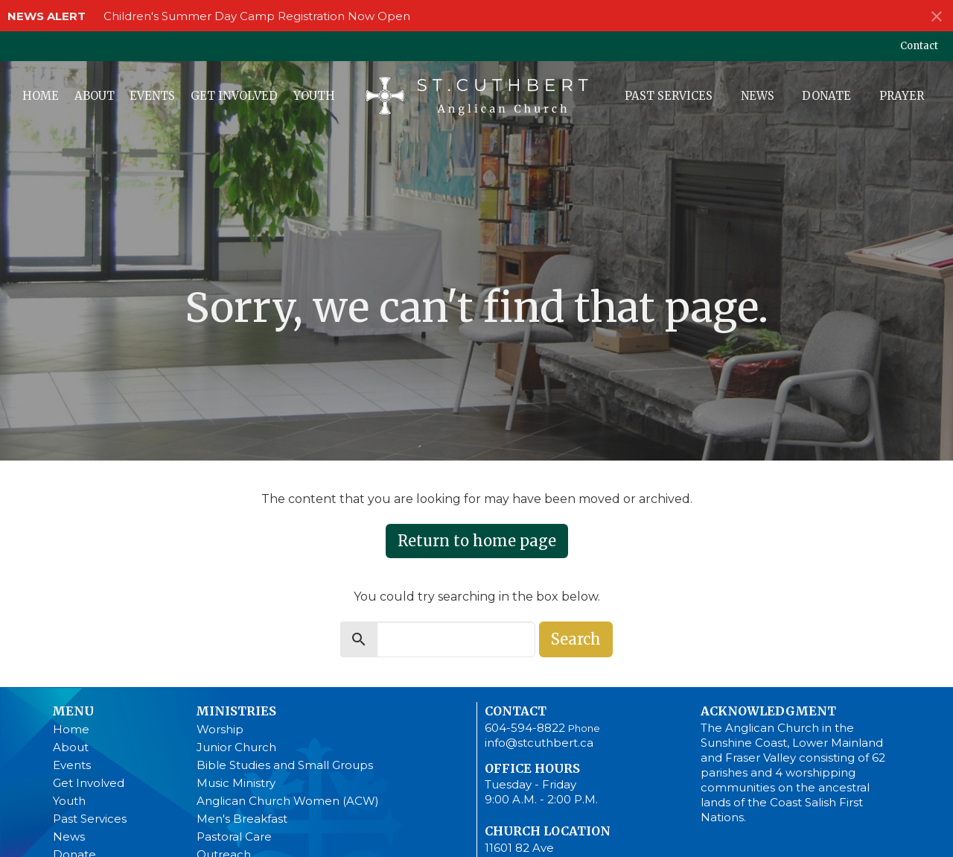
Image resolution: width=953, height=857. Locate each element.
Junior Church (236, 747)
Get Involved (234, 96)
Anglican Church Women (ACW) (288, 801)
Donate (826, 96)
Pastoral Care (234, 836)
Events (152, 96)
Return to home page (477, 540)
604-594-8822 (525, 728)
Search (576, 639)
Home (40, 96)
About (94, 96)
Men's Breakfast (242, 819)
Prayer (901, 96)
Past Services (669, 96)
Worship (220, 729)
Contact (919, 45)
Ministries (236, 710)
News (757, 96)
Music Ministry (236, 783)
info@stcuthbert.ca (539, 743)
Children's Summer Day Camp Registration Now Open (256, 16)
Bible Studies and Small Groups (285, 765)
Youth (314, 96)
